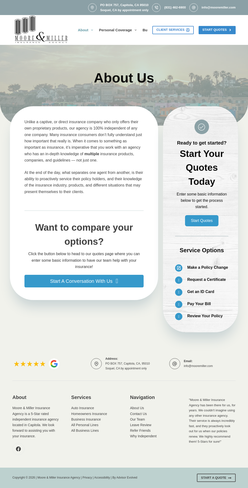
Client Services (173, 30)
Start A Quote (216, 478)
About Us (137, 408)
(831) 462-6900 (175, 7)
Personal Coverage (119, 30)
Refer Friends (140, 430)
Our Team (137, 419)
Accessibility (102, 477)
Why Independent (143, 436)
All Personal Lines (84, 425)
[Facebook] (18, 449)
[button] (84, 281)
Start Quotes (217, 30)
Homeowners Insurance (89, 414)
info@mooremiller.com (219, 7)
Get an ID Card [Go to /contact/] (200, 292)
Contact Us (138, 414)
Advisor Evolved (126, 477)
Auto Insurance (82, 408)
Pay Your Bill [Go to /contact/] (199, 304)
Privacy (87, 477)
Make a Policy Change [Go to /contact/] (207, 267)
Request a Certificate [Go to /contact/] (206, 279)
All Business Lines (85, 430)
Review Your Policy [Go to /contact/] (205, 316)
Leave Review (140, 425)
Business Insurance (86, 419)
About (86, 30)
